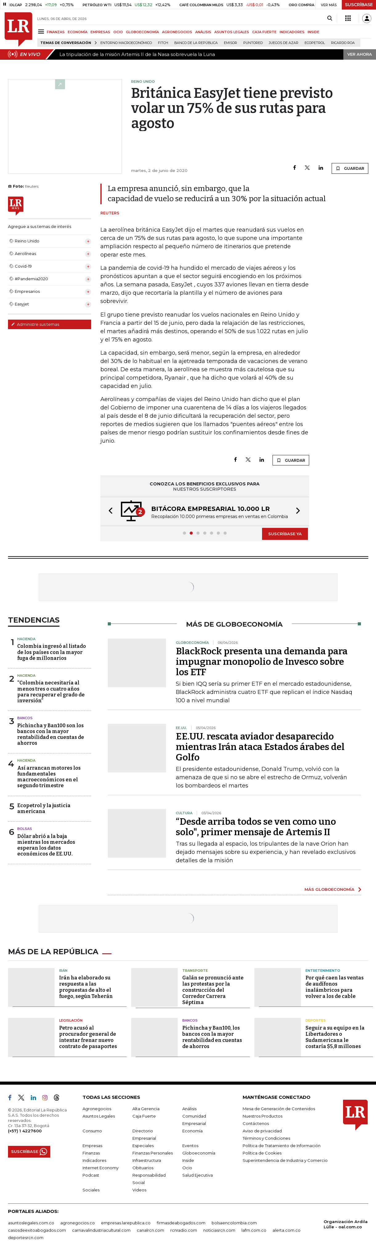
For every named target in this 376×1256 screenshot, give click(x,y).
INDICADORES (292, 32)
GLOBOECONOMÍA (142, 32)
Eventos (190, 1145)
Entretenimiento (322, 970)
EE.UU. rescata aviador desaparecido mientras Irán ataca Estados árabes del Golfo (260, 747)
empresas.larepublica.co (126, 1222)
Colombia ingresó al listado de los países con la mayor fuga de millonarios (51, 652)
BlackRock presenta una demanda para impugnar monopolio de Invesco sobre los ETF (262, 662)
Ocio (187, 1167)
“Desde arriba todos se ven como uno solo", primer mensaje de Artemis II (256, 827)
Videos (139, 1189)
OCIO (118, 32)
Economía (192, 1130)
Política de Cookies (262, 1152)
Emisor (230, 43)
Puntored (253, 43)
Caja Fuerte (144, 1116)
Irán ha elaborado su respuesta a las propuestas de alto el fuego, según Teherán (86, 987)
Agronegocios (97, 1108)
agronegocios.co (77, 1222)
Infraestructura (146, 1160)
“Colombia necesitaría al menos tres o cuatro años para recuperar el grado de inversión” (51, 692)
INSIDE (313, 32)
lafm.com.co (253, 1230)
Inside (188, 1160)
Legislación (71, 1020)
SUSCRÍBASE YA (285, 533)
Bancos (25, 718)
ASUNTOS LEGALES (231, 32)
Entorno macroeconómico (126, 43)
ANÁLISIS (203, 32)
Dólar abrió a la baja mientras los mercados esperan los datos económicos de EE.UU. (46, 845)
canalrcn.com (150, 1230)
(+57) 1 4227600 (25, 1130)
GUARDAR (350, 168)
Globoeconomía (198, 1152)
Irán (63, 970)
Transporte (195, 970)
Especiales (143, 1145)
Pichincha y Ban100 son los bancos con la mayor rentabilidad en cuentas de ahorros (50, 734)
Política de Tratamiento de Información (282, 1145)
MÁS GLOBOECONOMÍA (329, 889)
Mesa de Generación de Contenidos (279, 1108)
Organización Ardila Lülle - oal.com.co (346, 1224)
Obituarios (142, 1167)
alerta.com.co (287, 1230)
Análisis (189, 1108)
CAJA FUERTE (264, 32)
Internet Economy (101, 1167)
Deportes (315, 1020)
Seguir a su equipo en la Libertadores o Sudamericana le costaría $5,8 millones (335, 1037)
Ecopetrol (315, 43)
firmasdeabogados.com (181, 1222)
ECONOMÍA (77, 32)
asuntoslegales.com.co (31, 1222)
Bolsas (24, 829)
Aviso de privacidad (262, 1130)
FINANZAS (56, 32)
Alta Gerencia (146, 1108)
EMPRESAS (100, 32)
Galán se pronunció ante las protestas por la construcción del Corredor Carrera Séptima (213, 990)
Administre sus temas (35, 324)
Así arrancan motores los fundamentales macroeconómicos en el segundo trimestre (49, 777)
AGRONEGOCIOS (177, 32)
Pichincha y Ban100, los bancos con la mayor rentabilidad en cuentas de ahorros (212, 1037)
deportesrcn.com (25, 1237)
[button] (108, 511)
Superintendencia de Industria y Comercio (285, 1160)
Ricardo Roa (343, 43)
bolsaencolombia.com (234, 1222)
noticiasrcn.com (219, 1230)
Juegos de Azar (283, 43)
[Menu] (42, 31)
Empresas (92, 1145)
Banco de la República (196, 43)
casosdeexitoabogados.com (37, 1230)
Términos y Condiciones (266, 1138)
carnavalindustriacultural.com (101, 1230)
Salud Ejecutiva (197, 1175)
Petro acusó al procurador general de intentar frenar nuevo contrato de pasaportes (88, 1037)
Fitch (163, 43)
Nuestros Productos (262, 1116)
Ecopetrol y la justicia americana (44, 808)
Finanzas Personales (152, 1152)
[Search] (329, 18)
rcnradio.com (183, 1230)
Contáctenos (256, 1123)
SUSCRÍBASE (359, 4)
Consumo (92, 1130)
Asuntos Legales (99, 1116)
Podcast (91, 1175)
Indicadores (94, 1160)
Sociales (91, 1189)
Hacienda (26, 639)
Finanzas (91, 1152)
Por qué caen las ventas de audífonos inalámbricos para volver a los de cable (334, 987)
